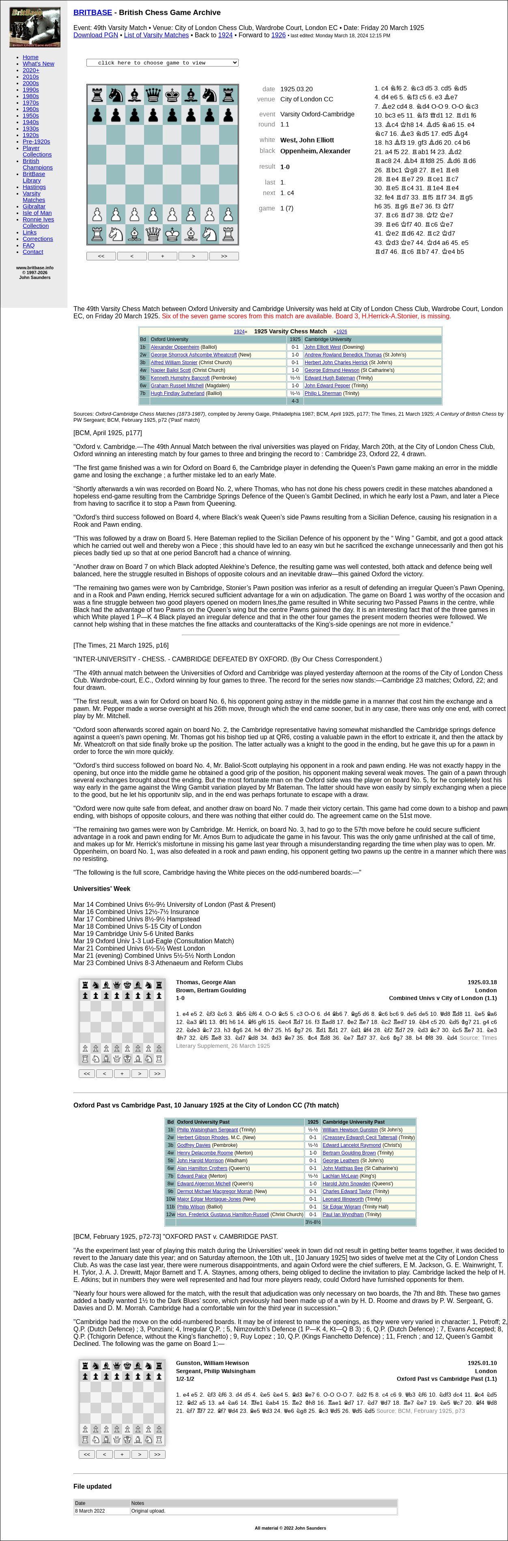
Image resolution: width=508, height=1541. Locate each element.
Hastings (34, 187)
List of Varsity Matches (156, 35)
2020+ (31, 70)
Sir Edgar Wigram (342, 1207)
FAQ (28, 245)
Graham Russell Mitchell (177, 385)
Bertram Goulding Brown (349, 1153)
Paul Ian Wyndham (343, 1214)
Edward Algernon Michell (203, 1184)
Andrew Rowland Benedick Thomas (343, 355)
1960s (31, 109)
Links (30, 232)
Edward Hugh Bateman (330, 378)
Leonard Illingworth (343, 1199)
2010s (31, 76)
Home (31, 57)
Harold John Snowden (346, 1184)
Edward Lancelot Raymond (352, 1145)
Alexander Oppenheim (175, 347)
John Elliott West (323, 347)
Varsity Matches (34, 196)
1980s (31, 96)
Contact (33, 252)
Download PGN (95, 35)
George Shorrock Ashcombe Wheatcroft (194, 355)
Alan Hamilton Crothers (202, 1168)
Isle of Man (37, 213)
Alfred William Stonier (174, 362)
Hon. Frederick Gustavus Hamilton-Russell (223, 1214)
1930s (31, 128)
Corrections (38, 239)
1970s (31, 102)
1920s (31, 135)
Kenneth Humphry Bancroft (180, 378)
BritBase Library (34, 177)
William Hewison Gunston (350, 1130)
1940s (31, 122)
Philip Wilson (191, 1207)
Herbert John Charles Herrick (336, 362)
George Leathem (341, 1160)
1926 (278, 35)
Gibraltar (34, 206)
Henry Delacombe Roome (205, 1153)
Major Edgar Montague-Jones (209, 1199)
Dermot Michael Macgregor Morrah (214, 1191)
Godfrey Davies (194, 1145)
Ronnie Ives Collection (38, 222)
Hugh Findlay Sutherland (177, 393)
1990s (31, 89)
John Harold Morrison (200, 1160)
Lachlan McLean (340, 1176)
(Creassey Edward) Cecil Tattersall (360, 1137)
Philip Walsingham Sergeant (207, 1130)
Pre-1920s (36, 141)
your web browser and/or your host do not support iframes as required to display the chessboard (290, 1029)
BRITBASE (92, 12)
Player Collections (37, 151)
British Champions (38, 164)
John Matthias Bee (343, 1168)
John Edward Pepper (327, 385)
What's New (38, 63)
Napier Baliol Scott (171, 370)
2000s (31, 83)
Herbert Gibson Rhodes (202, 1137)
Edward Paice (192, 1176)
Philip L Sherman (323, 393)
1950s (31, 115)
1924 (225, 35)
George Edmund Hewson (332, 370)
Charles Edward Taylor (347, 1191)
